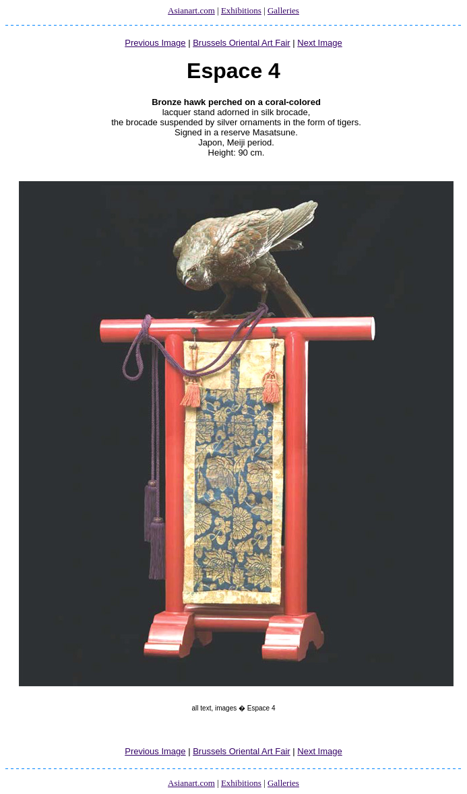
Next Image (319, 43)
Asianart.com (191, 10)
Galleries (283, 10)
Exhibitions (241, 10)
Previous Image (155, 43)
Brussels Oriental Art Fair (241, 43)
